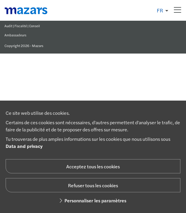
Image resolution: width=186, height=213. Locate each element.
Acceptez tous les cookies (93, 166)
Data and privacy (24, 146)
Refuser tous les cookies (93, 185)
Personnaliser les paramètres (93, 200)
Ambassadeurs (15, 35)
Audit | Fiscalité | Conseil (22, 25)
